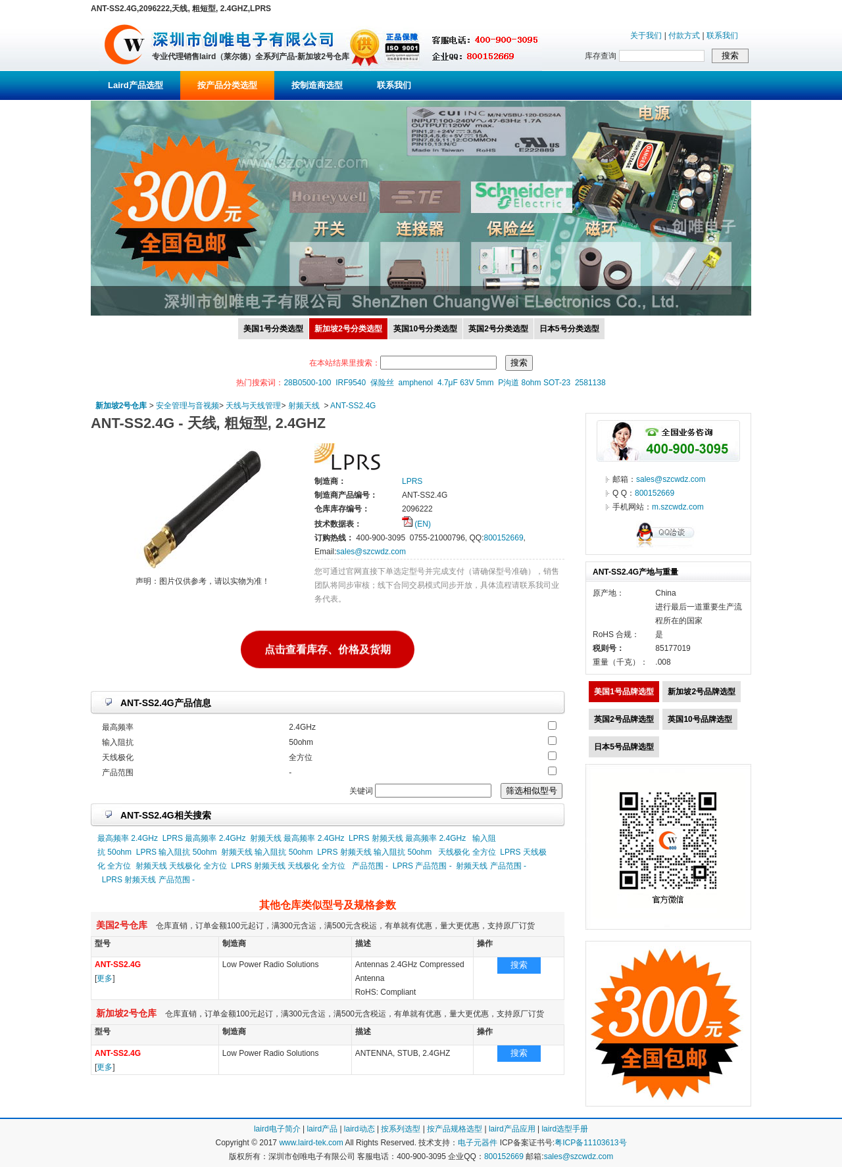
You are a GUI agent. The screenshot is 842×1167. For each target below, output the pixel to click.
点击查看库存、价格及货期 (327, 648)
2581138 (590, 382)
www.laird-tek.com (311, 1142)
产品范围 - (370, 865)
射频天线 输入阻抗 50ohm (266, 852)
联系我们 (722, 35)
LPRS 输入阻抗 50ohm (176, 852)
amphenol (416, 382)
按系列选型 (400, 1128)
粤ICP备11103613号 (590, 1142)
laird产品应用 (512, 1128)
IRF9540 (350, 382)
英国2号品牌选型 (624, 719)
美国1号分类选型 (273, 328)
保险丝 (382, 382)
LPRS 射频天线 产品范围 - (148, 879)
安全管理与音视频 (187, 405)
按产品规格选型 (454, 1128)
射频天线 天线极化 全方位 (181, 865)
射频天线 (304, 405)
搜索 (519, 965)
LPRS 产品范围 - (422, 865)
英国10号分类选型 (425, 328)
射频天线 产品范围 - (491, 865)
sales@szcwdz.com (371, 551)
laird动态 (359, 1128)
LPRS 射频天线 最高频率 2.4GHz (407, 838)
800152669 (503, 537)
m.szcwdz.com (678, 507)
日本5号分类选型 (569, 328)
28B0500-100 (307, 382)
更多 (104, 978)
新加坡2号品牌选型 (701, 691)
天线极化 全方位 (466, 852)
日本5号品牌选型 (624, 746)
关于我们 (646, 35)
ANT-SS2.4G (353, 405)
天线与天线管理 (253, 405)
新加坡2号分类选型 (348, 328)
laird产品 (322, 1128)
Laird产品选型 (135, 85)
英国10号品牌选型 (699, 719)
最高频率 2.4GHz (127, 838)
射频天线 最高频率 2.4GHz (297, 838)
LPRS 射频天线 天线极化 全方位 (288, 865)
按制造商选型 (317, 85)
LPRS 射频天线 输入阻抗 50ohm (374, 852)
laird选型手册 (564, 1128)
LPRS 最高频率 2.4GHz (204, 838)
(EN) (416, 524)
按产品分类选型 (227, 85)
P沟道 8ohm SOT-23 (534, 382)
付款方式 (684, 35)
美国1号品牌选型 (624, 691)
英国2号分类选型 (498, 328)
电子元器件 (477, 1142)
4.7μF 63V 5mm (465, 382)
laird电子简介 (277, 1128)
